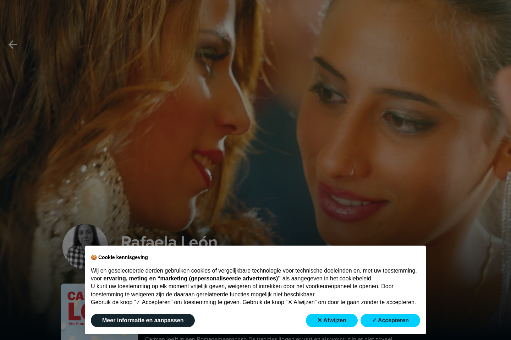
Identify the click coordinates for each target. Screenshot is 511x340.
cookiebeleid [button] (355, 278)
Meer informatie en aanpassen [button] (142, 320)
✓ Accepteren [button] (390, 320)
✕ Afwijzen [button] (331, 320)
